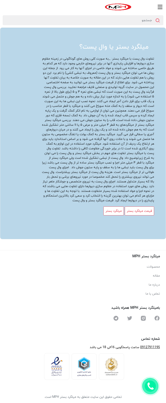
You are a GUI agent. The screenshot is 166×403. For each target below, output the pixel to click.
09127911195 (150, 347)
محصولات (153, 267)
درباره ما (154, 285)
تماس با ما (153, 294)
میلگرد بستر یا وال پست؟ (114, 47)
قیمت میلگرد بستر (139, 211)
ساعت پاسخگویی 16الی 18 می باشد (114, 347)
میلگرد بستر (113, 211)
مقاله (156, 276)
